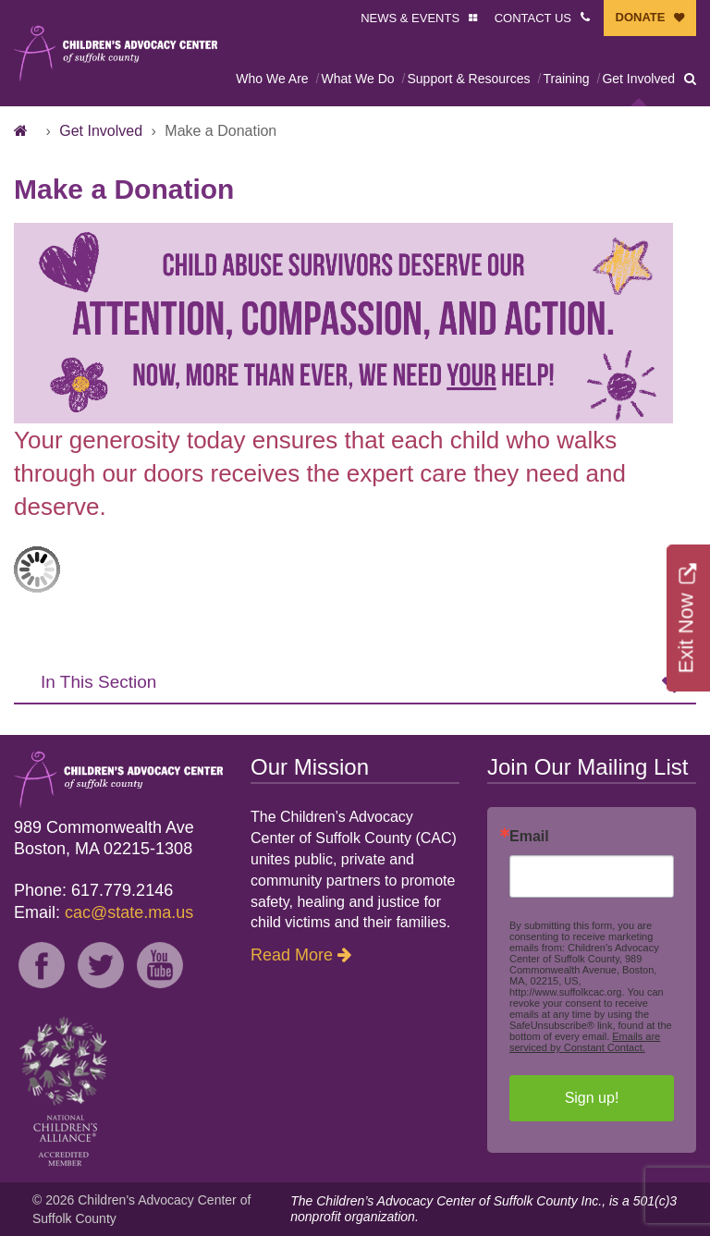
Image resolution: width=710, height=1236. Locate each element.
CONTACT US (533, 18)
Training (566, 78)
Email (529, 836)
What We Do (357, 78)
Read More (292, 955)
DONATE (641, 17)
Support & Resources (468, 78)
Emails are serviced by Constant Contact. (584, 1042)
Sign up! (592, 1098)
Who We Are (272, 78)
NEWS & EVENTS (410, 18)
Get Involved (638, 78)
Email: (103, 912)
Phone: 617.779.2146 (93, 890)
